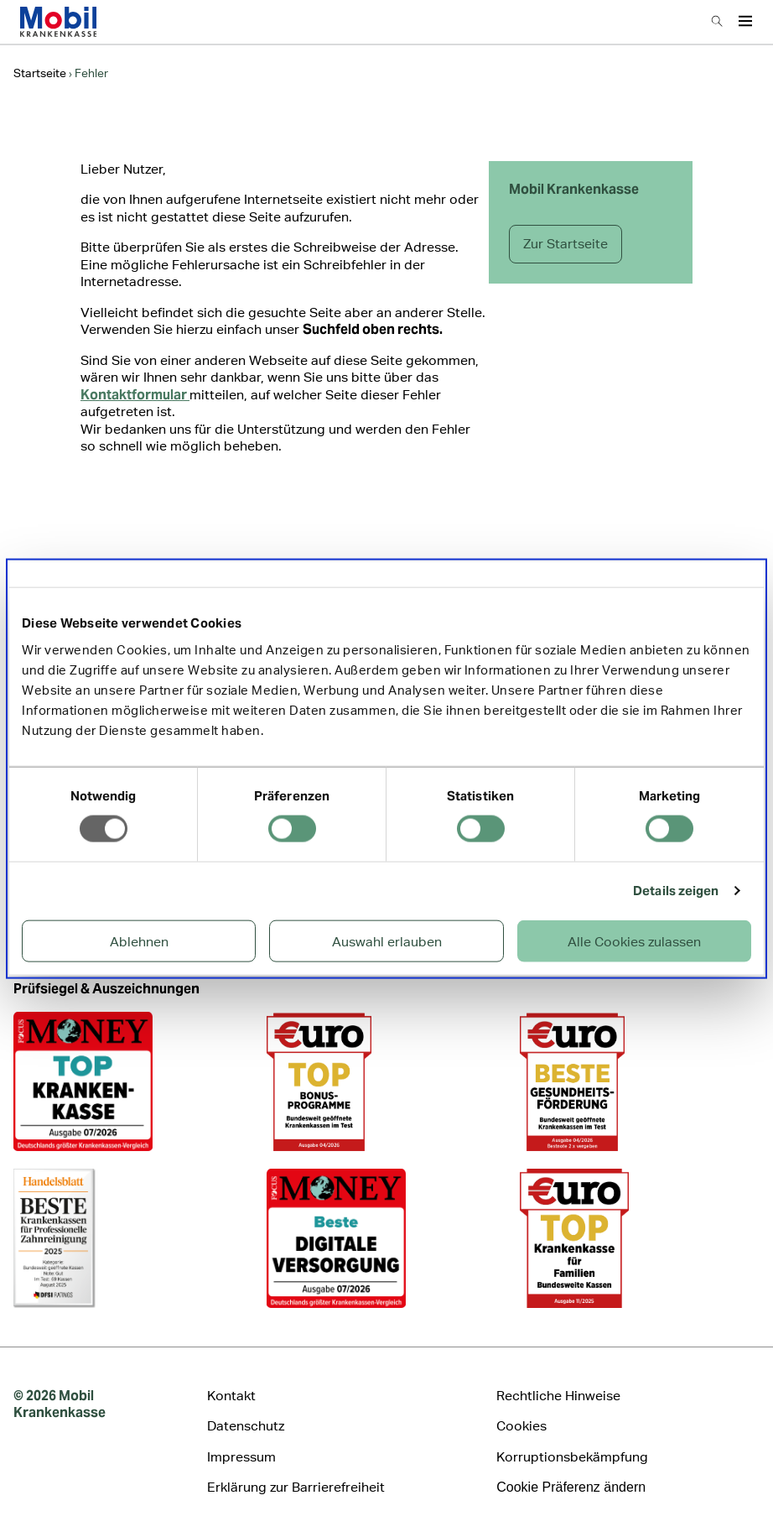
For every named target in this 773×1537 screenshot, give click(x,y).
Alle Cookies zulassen (634, 941)
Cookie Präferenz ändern (571, 1487)
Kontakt (231, 1396)
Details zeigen (676, 891)
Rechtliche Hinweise (558, 1396)
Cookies (521, 1426)
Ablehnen (139, 941)
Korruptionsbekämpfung (572, 1457)
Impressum (241, 1457)
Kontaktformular (134, 395)
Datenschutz (245, 1426)
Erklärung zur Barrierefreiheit (296, 1487)
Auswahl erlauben (387, 941)
